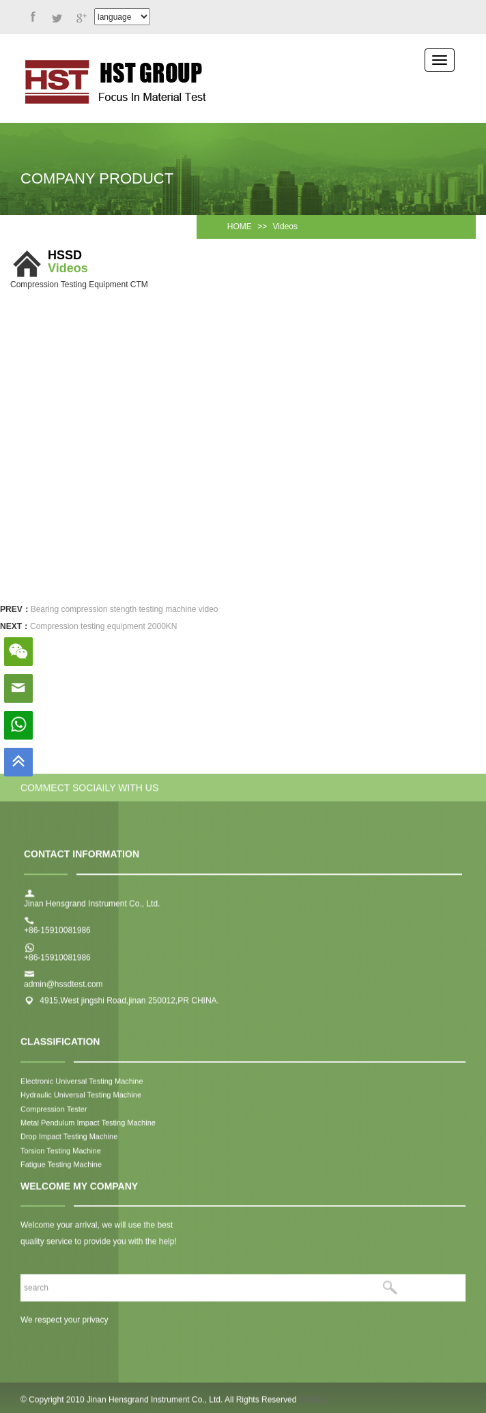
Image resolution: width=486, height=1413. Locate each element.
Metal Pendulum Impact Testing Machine (88, 1129)
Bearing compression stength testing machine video (124, 609)
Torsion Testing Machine (61, 1157)
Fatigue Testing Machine (61, 1171)
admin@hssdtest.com (63, 990)
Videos (285, 226)
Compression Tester (53, 1115)
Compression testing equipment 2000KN (103, 626)
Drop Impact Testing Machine (68, 1143)
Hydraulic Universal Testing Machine (80, 1101)
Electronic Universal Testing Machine (81, 1087)
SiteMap (314, 1406)
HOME (239, 226)
